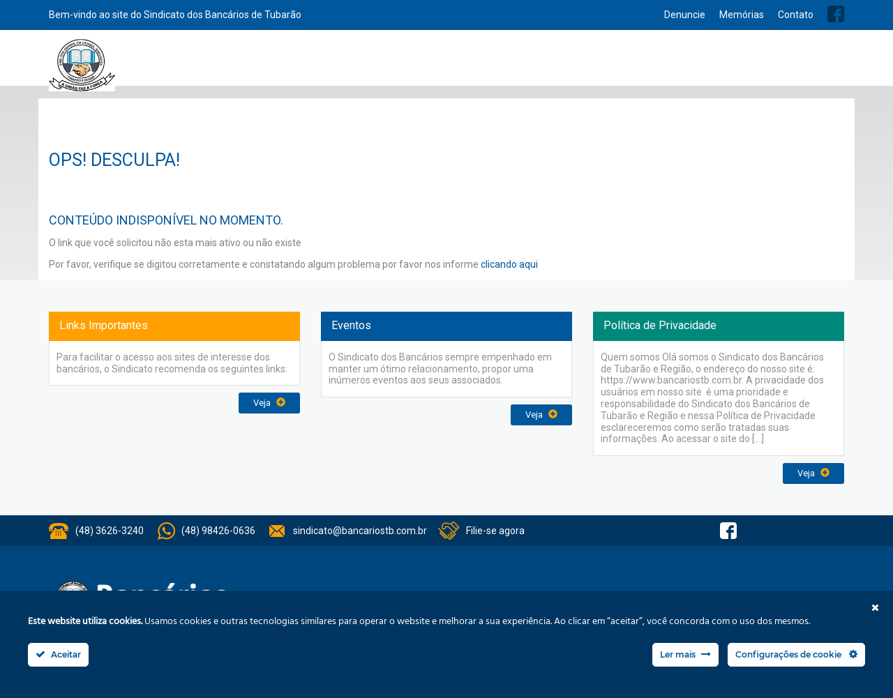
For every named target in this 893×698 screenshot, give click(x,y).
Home (263, 64)
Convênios (562, 64)
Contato (795, 14)
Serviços (457, 64)
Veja (269, 402)
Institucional (398, 64)
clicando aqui (509, 264)
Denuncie (684, 14)
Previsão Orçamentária (793, 64)
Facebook (835, 14)
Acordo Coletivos (636, 64)
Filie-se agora (495, 530)
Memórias (741, 14)
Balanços (708, 64)
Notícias (507, 64)
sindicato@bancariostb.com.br (360, 530)
